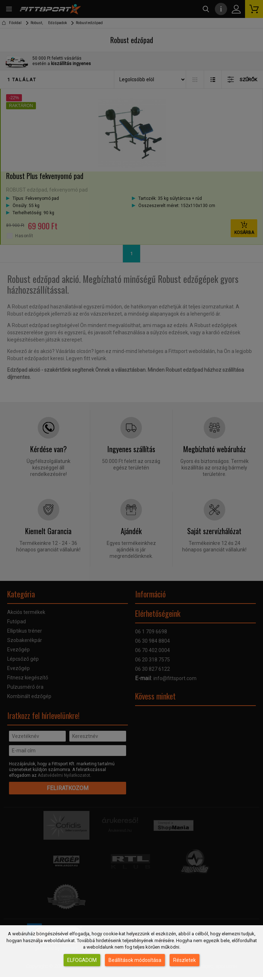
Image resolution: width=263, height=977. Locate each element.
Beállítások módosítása (135, 960)
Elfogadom (82, 960)
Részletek (184, 960)
